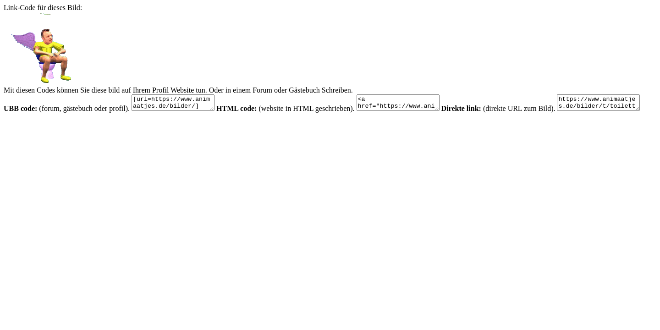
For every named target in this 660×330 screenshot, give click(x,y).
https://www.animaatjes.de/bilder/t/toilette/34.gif (50, 125)
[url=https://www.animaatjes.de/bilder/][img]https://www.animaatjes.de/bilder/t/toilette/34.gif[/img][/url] (178, 104)
